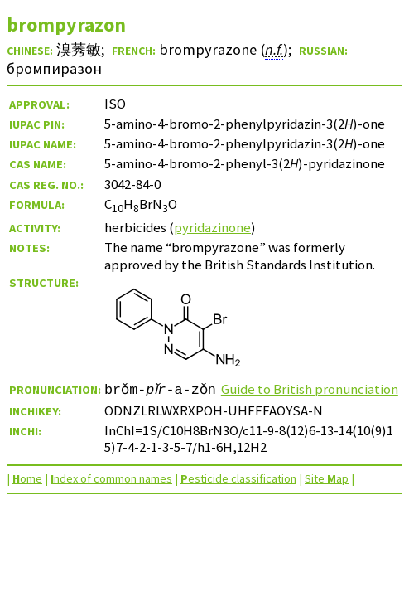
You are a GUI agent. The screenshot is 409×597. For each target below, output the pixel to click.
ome (27, 495)
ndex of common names (111, 495)
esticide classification (238, 495)
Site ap (327, 495)
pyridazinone (212, 227)
